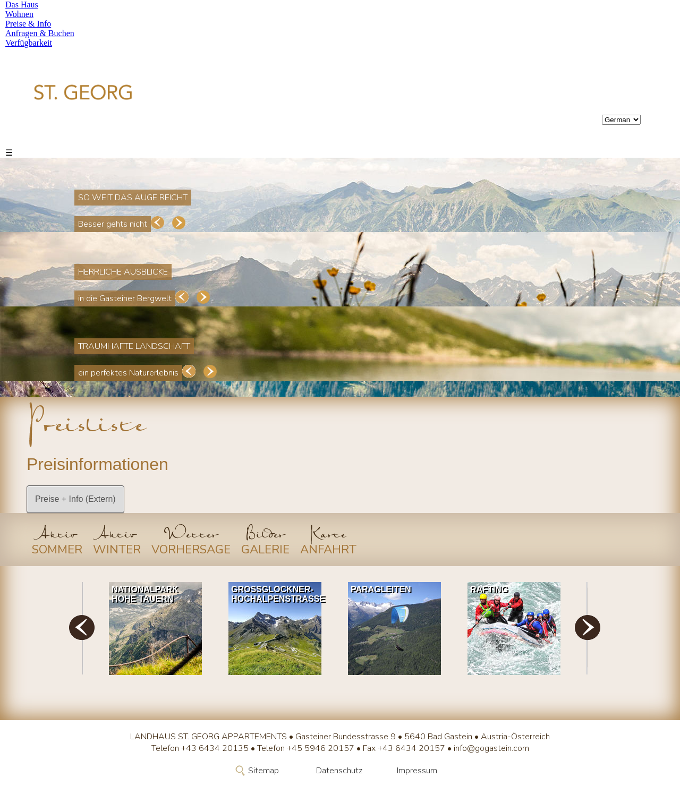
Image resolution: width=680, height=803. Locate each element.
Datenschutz (339, 770)
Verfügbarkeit (28, 42)
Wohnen (19, 14)
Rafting (489, 589)
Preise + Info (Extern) (75, 498)
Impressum (417, 770)
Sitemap (263, 770)
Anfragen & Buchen (39, 33)
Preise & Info (28, 23)
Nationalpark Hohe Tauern (145, 594)
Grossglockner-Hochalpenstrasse (277, 594)
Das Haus (21, 4)
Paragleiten (381, 589)
